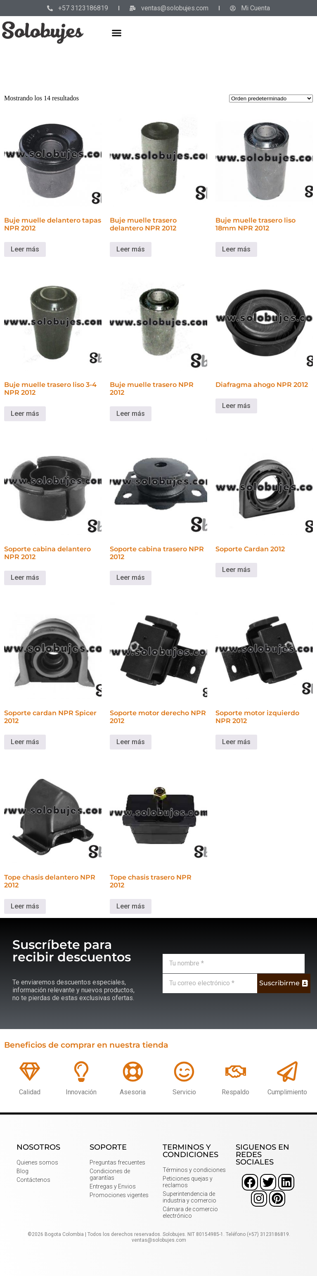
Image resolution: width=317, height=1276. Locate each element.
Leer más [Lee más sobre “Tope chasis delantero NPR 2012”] (25, 906)
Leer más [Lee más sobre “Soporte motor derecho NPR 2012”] (130, 742)
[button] (117, 32)
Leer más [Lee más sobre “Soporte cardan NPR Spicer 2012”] (25, 742)
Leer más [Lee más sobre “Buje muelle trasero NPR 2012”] (130, 413)
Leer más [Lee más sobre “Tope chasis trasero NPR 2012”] (130, 906)
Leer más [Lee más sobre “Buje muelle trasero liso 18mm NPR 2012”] (236, 249)
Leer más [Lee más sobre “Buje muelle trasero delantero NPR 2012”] (130, 249)
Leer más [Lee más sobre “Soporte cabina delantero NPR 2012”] (25, 577)
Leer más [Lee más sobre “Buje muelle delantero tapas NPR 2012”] (25, 249)
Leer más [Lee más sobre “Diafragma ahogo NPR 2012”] (236, 406)
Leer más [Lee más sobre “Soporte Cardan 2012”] (236, 570)
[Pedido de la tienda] (271, 98)
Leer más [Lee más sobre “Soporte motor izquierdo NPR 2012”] (236, 742)
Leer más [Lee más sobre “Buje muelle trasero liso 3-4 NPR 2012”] (25, 413)
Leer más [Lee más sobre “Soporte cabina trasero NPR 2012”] (130, 577)
